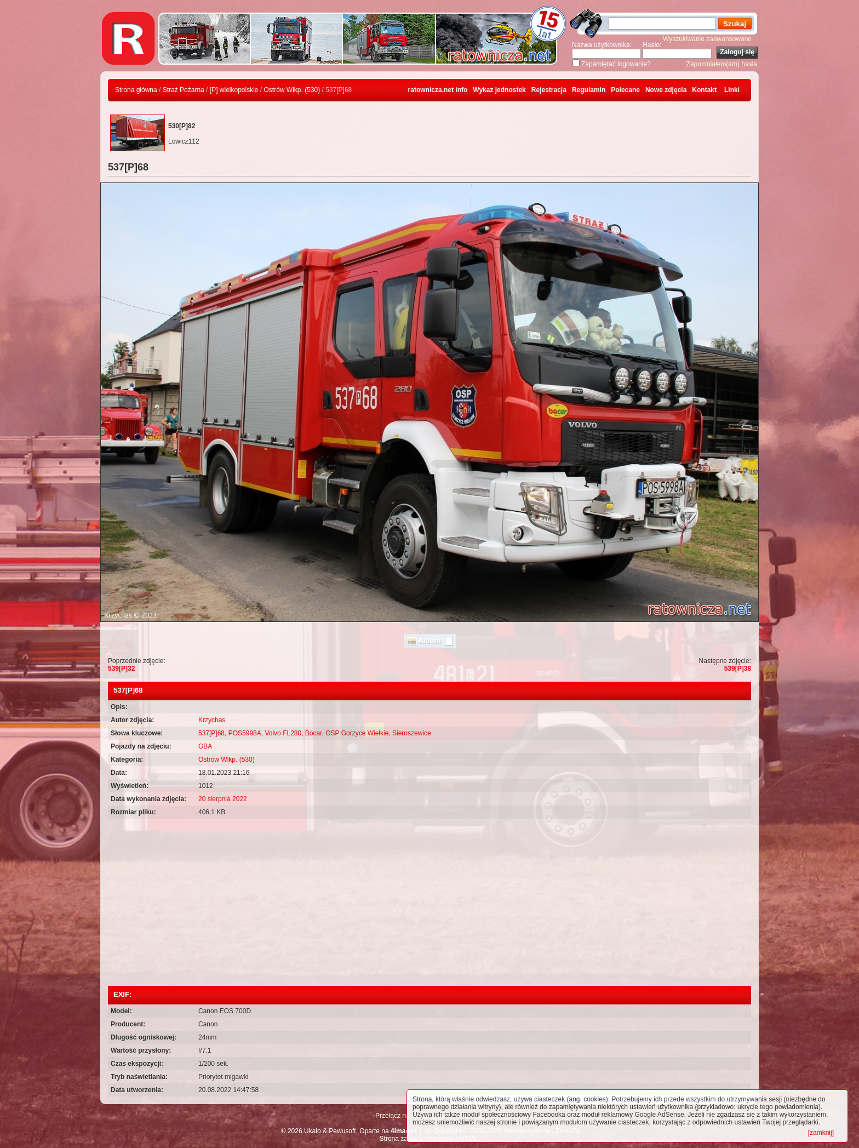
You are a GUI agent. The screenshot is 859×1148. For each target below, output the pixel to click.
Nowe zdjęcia (665, 90)
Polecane (625, 90)
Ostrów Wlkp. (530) (292, 90)
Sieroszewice (411, 733)
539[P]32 (121, 668)
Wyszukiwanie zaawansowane (707, 39)
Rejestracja (548, 90)
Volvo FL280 (283, 733)
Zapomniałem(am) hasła (721, 64)
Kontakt (704, 90)
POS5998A (244, 733)
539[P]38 (737, 668)
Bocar (313, 733)
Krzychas (211, 720)
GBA (205, 746)
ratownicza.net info (438, 90)
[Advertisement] (429, 903)
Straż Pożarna (183, 90)
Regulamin (588, 90)
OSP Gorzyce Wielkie (356, 733)
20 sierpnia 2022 (222, 799)
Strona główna (136, 90)
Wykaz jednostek (499, 90)
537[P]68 (211, 733)
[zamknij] (821, 1132)
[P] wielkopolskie (234, 90)
